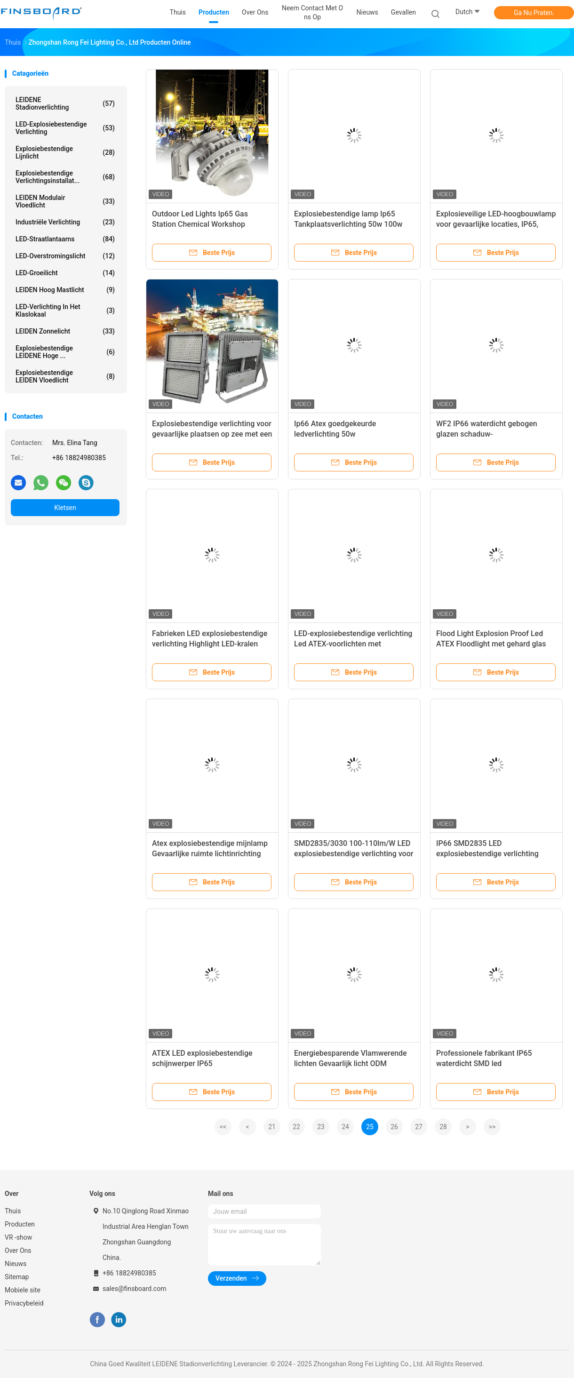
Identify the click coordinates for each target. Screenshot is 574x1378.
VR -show (18, 1237)
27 (419, 1127)
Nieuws (15, 1263)
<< (223, 1127)
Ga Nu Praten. (534, 12)
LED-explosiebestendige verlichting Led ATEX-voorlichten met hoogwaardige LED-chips (353, 644)
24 (345, 1127)
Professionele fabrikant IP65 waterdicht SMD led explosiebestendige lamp (484, 1063)
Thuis (13, 1211)
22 (296, 1127)
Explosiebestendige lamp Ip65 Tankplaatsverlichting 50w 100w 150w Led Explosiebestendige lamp (353, 224)
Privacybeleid (24, 1303)
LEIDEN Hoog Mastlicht (65, 290)
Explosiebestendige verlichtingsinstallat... (65, 176)
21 (272, 1127)
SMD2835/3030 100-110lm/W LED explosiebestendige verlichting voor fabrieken (353, 853)
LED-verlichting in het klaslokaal (65, 310)
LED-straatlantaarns (65, 239)
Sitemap (17, 1277)
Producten (20, 1224)
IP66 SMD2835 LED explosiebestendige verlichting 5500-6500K (487, 853)
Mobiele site (22, 1290)
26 (394, 1127)
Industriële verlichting (65, 222)
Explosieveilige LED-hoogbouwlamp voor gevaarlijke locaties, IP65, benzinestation (496, 224)
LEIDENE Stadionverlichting (65, 103)
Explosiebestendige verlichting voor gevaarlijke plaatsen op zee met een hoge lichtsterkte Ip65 (212, 434)
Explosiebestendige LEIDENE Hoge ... (65, 351)
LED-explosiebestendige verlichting (65, 127)
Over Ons (18, 1250)
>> (492, 1127)
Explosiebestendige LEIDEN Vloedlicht (65, 376)
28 (443, 1127)
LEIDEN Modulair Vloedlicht (65, 201)
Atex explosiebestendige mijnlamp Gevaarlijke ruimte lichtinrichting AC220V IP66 (210, 853)
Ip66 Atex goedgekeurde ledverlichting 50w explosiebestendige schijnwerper (349, 434)
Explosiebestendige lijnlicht (65, 152)
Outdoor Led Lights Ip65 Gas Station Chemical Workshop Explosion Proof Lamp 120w (200, 224)
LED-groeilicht (65, 273)
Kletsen (65, 507)
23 (321, 1127)
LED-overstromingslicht (65, 256)
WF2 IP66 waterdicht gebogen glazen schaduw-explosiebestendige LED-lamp (486, 434)
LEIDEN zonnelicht (65, 331)
